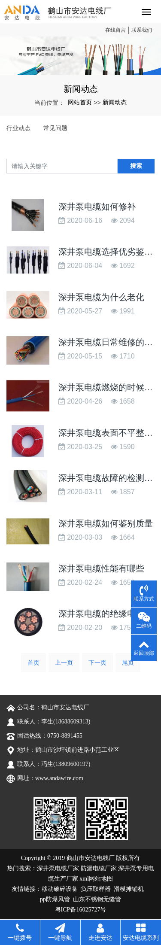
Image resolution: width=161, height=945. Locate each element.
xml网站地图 (96, 878)
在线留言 (115, 30)
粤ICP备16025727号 (80, 909)
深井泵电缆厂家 (58, 868)
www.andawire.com (59, 778)
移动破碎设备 (60, 889)
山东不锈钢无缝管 (97, 899)
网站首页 (80, 102)
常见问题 (55, 128)
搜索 (136, 165)
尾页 (128, 662)
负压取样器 (96, 889)
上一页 (64, 662)
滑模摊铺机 (129, 889)
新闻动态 (115, 102)
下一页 (97, 662)
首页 (33, 662)
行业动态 (18, 128)
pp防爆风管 (55, 899)
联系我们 (141, 30)
